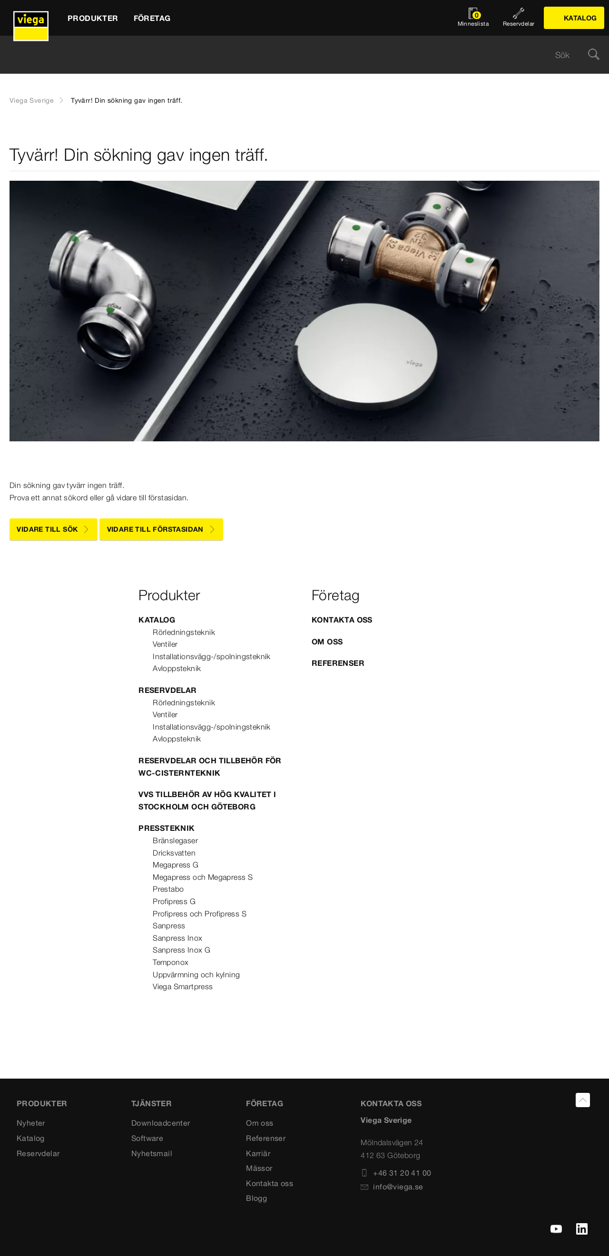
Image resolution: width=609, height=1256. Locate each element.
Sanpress (169, 925)
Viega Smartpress (183, 986)
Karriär (258, 1153)
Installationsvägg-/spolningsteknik (212, 656)
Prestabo (168, 889)
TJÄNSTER (151, 1103)
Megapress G (175, 864)
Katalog (156, 619)
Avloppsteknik (177, 668)
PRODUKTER (42, 1103)
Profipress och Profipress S (199, 913)
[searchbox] (296, 55)
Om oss (327, 641)
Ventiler (165, 644)
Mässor (259, 1168)
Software (147, 1138)
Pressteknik (166, 828)
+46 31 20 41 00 (396, 1173)
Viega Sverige (32, 100)
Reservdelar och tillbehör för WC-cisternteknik (210, 767)
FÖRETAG (264, 1103)
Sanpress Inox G (181, 949)
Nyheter (31, 1123)
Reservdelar (167, 690)
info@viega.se (392, 1186)
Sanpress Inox (177, 938)
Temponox (170, 962)
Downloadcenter (160, 1123)
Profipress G (174, 901)
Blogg (256, 1198)
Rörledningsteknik (184, 632)
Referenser (338, 663)
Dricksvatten (174, 852)
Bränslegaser (175, 840)
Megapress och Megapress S (203, 877)
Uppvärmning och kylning (196, 974)
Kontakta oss (342, 619)
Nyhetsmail (151, 1153)
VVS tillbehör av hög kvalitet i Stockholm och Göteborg (207, 800)
